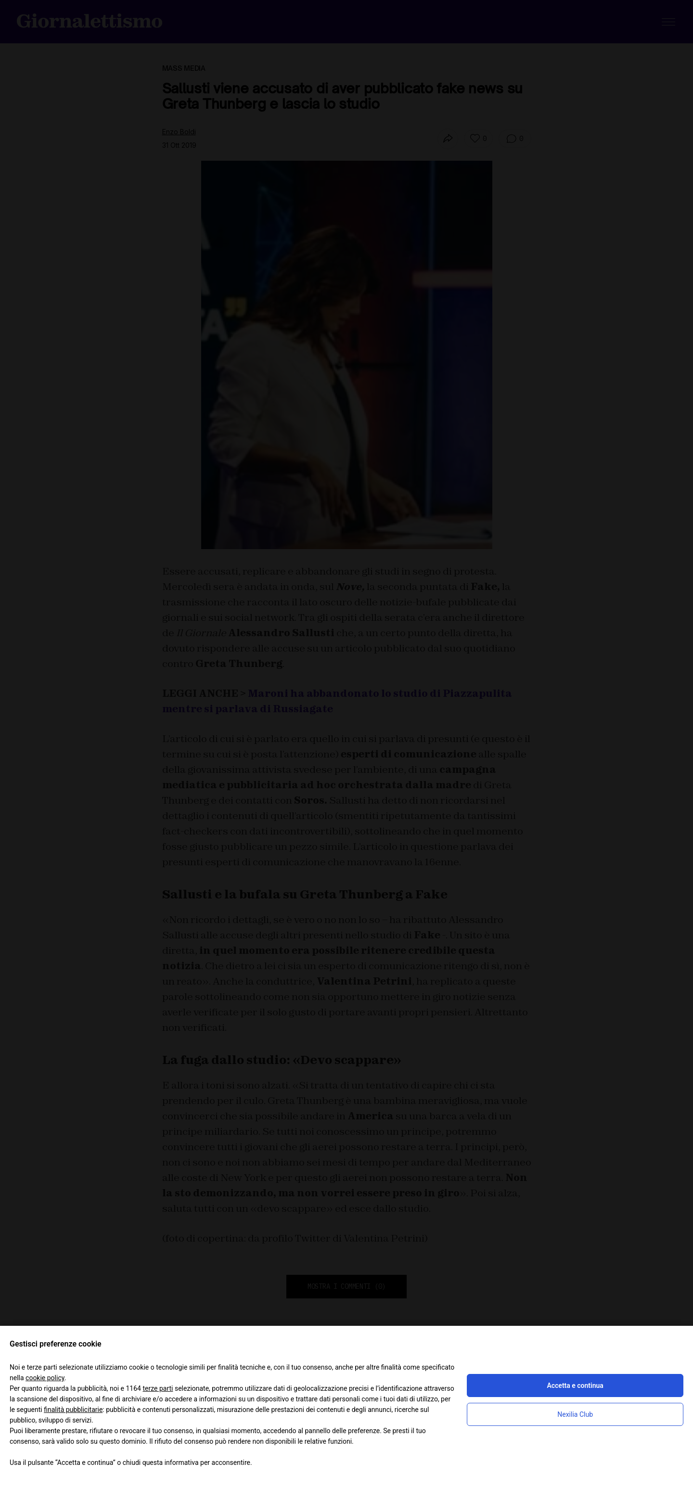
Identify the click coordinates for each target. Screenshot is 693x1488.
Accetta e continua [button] (575, 1385)
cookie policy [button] (45, 1378)
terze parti (157, 1388)
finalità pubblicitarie (73, 1409)
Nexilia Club (575, 1414)
